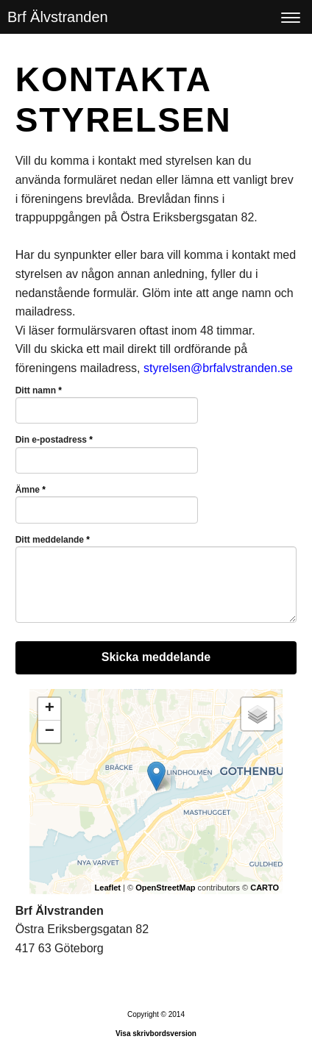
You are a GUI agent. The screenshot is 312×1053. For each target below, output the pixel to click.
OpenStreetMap (165, 887)
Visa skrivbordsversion (156, 1033)
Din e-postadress (54, 440)
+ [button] (49, 709)
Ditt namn (38, 390)
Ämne (30, 490)
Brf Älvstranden (57, 17)
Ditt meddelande (52, 540)
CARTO (264, 887)
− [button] (49, 732)
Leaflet (108, 887)
